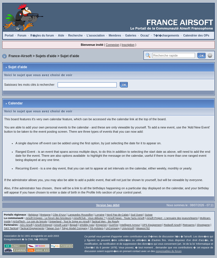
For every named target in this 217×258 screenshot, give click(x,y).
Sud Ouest (137, 214)
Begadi (73, 224)
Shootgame (203, 224)
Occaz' (144, 35)
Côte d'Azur (59, 214)
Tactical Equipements (32, 228)
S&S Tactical (11, 228)
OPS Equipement (152, 224)
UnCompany (112, 228)
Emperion (101, 224)
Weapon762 (143, 228)
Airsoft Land (61, 224)
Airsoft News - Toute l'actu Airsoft (125, 218)
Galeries (130, 35)
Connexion (112, 44)
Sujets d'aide (46, 56)
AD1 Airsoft (26, 224)
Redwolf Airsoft (172, 224)
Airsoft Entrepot (43, 224)
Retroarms (189, 224)
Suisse (149, 214)
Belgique (33, 214)
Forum (22, 35)
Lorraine (100, 214)
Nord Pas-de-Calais (118, 214)
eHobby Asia (87, 224)
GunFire (113, 224)
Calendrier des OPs (196, 35)
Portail (9, 35)
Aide (61, 35)
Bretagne (45, 214)
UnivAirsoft (128, 228)
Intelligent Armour (130, 224)
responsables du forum (169, 251)
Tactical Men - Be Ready (105, 221)
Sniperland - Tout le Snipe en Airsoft (69, 221)
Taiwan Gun (53, 228)
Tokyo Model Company (75, 228)
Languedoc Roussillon (80, 214)
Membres (115, 35)
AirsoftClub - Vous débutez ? (89, 218)
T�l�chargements (166, 35)
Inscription (127, 44)
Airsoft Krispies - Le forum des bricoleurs (48, 218)
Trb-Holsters (96, 228)
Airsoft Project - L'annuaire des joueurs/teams (172, 218)
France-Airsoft (20, 56)
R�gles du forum (42, 35)
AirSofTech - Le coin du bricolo (30, 221)
